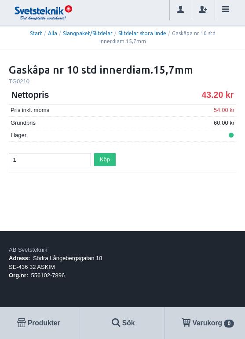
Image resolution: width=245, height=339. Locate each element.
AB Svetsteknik (28, 249)
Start (36, 33)
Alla (52, 33)
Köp (105, 159)
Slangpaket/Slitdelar (88, 33)
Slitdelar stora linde (142, 33)
